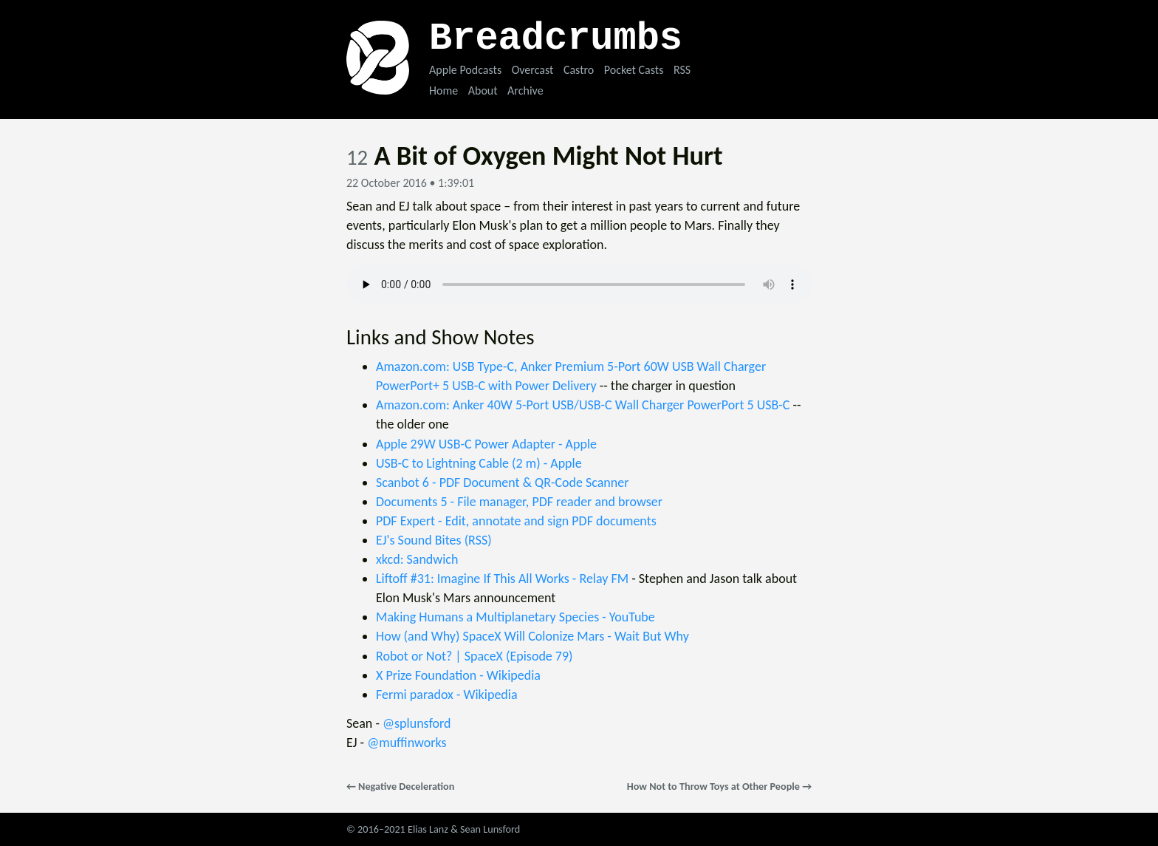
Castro (578, 70)
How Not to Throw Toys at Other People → (719, 786)
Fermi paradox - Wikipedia (447, 694)
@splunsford (417, 723)
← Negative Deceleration (400, 786)
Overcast (533, 70)
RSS (682, 70)
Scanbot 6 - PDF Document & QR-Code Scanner (502, 482)
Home (443, 90)
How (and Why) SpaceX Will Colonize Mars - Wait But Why (532, 636)
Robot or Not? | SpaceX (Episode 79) (474, 656)
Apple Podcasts (465, 70)
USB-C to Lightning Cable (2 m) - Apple (479, 463)
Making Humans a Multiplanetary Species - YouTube (515, 617)
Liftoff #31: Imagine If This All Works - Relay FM (502, 578)
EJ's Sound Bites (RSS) (434, 540)
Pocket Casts (634, 70)
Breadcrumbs (555, 39)
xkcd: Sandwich (417, 559)
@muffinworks (406, 742)
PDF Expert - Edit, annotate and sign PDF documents (516, 521)
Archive (525, 90)
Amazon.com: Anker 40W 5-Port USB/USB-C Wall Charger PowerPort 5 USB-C (582, 405)
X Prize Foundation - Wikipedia (458, 675)
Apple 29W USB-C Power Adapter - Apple (486, 444)
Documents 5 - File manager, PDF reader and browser (519, 502)
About (483, 90)
